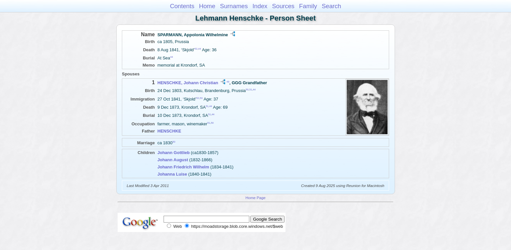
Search (331, 6)
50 (247, 89)
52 (196, 48)
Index (260, 6)
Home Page (255, 197)
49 (227, 81)
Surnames (234, 6)
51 (250, 89)
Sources (283, 6)
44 (199, 48)
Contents (182, 6)
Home (207, 6)
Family (308, 6)
